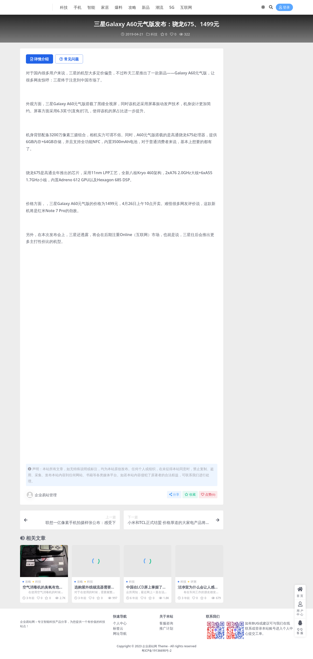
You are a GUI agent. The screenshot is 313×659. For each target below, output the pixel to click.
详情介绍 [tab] (39, 59)
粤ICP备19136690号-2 (157, 650)
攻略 (28, 581)
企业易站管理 (41, 495)
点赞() (208, 494)
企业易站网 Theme (155, 646)
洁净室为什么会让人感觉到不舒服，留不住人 (198, 589)
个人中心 (120, 623)
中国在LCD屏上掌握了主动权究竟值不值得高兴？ (146, 589)
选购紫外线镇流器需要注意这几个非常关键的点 (94, 589)
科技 (154, 34)
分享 (174, 494)
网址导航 (120, 633)
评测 (193, 581)
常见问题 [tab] (69, 59)
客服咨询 (166, 623)
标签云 (118, 628)
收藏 (190, 494)
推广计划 (166, 628)
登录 (284, 7)
